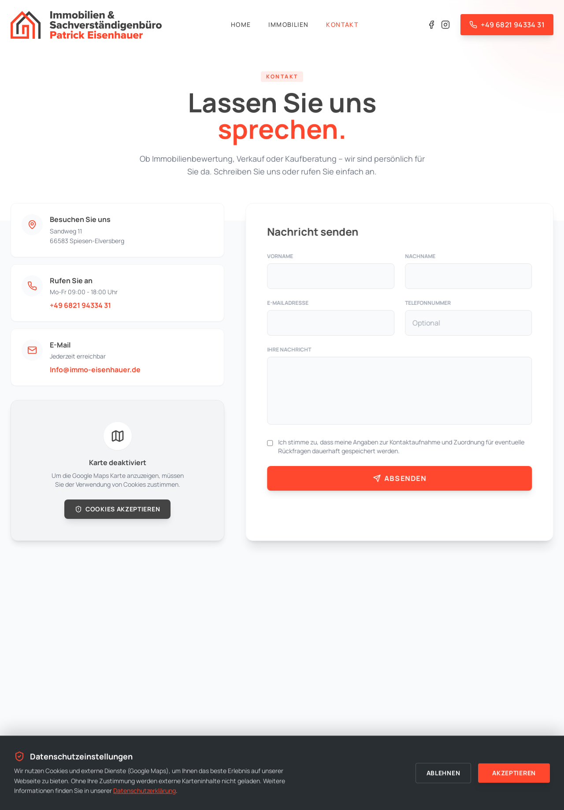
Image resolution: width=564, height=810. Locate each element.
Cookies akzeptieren (117, 509)
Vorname (281, 256)
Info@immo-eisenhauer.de (94, 369)
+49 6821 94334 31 (80, 305)
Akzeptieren (514, 773)
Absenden (400, 478)
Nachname (420, 256)
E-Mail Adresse (288, 303)
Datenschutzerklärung (144, 791)
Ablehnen (443, 773)
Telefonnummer (428, 303)
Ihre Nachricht (290, 349)
